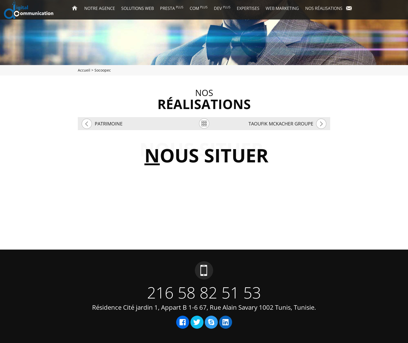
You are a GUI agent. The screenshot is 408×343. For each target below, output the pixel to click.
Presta (171, 8)
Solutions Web (137, 8)
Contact (350, 8)
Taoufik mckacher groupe (280, 123)
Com (199, 8)
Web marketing (282, 8)
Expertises (248, 8)
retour (204, 123)
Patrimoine (109, 123)
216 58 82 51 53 (204, 292)
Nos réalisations (323, 8)
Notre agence (99, 8)
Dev (222, 8)
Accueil (76, 8)
